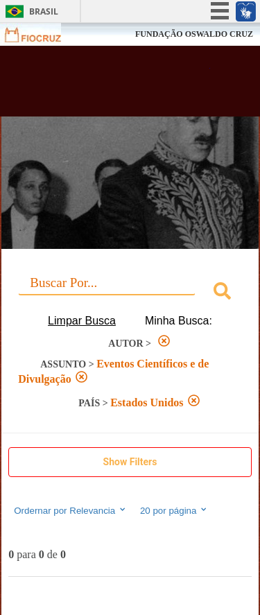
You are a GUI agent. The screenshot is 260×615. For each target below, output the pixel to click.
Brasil (43, 11)
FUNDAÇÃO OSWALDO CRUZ (194, 34)
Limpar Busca (82, 321)
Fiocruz (41, 34)
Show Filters (130, 461)
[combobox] (130, 293)
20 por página (174, 510)
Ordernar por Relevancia (70, 510)
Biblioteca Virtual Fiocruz (111, 85)
